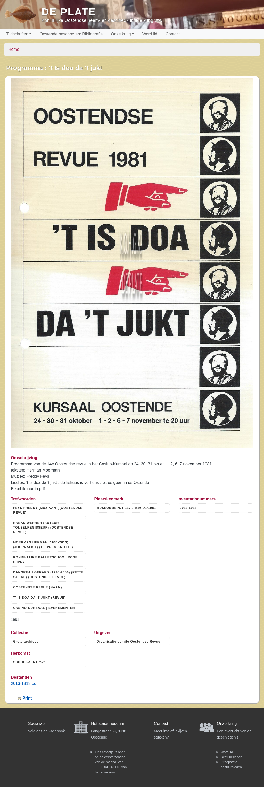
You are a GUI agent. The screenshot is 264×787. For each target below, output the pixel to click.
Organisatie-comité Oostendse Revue (128, 641)
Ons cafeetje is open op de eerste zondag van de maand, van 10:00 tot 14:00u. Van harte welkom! (111, 762)
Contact (173, 34)
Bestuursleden (231, 757)
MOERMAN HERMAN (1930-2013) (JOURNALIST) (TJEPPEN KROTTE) (43, 545)
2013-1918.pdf (24, 683)
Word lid (149, 34)
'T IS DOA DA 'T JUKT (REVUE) (39, 597)
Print (27, 698)
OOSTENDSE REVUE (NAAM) (37, 587)
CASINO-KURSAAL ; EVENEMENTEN (44, 608)
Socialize (36, 723)
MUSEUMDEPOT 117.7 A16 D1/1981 (126, 508)
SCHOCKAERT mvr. (29, 662)
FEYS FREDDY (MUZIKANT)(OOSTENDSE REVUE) (47, 510)
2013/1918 (188, 508)
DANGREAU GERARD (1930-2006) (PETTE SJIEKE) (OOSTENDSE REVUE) (48, 575)
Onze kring (121, 34)
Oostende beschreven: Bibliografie (71, 34)
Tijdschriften (17, 34)
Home (13, 49)
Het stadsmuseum (107, 723)
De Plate (69, 12)
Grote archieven (26, 641)
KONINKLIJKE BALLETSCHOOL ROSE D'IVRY (45, 560)
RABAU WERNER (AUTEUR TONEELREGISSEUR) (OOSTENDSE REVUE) (43, 527)
